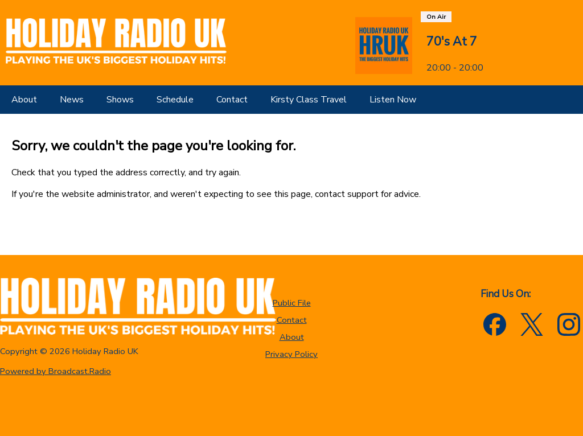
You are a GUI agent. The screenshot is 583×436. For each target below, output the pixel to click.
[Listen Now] (393, 99)
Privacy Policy (291, 354)
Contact (292, 320)
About (292, 337)
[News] (71, 99)
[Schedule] (175, 99)
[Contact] (232, 99)
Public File (292, 303)
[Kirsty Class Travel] (308, 99)
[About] (24, 99)
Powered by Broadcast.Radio (55, 371)
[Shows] (120, 99)
